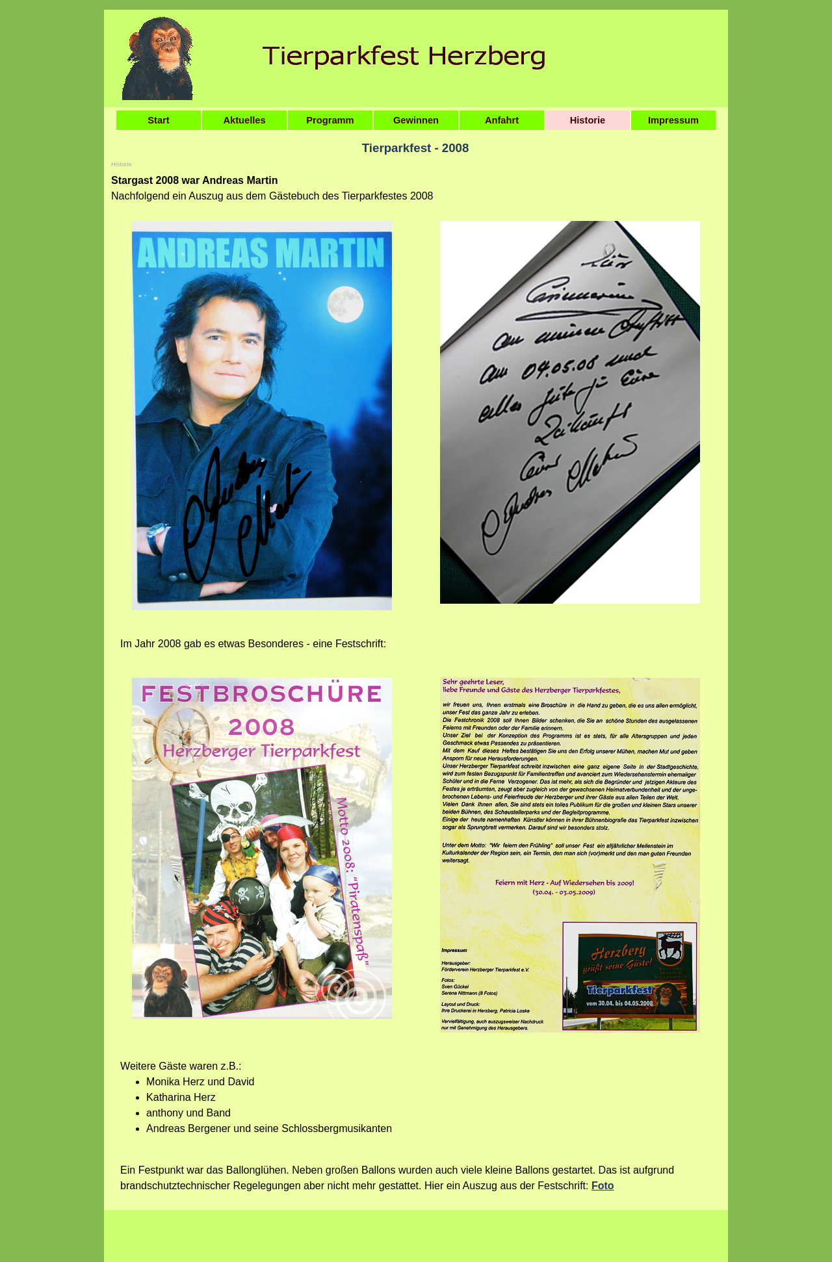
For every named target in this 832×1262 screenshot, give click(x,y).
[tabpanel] (416, 188)
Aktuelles (244, 120)
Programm (330, 120)
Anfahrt (502, 120)
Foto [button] (603, 1185)
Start (158, 120)
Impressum (673, 120)
